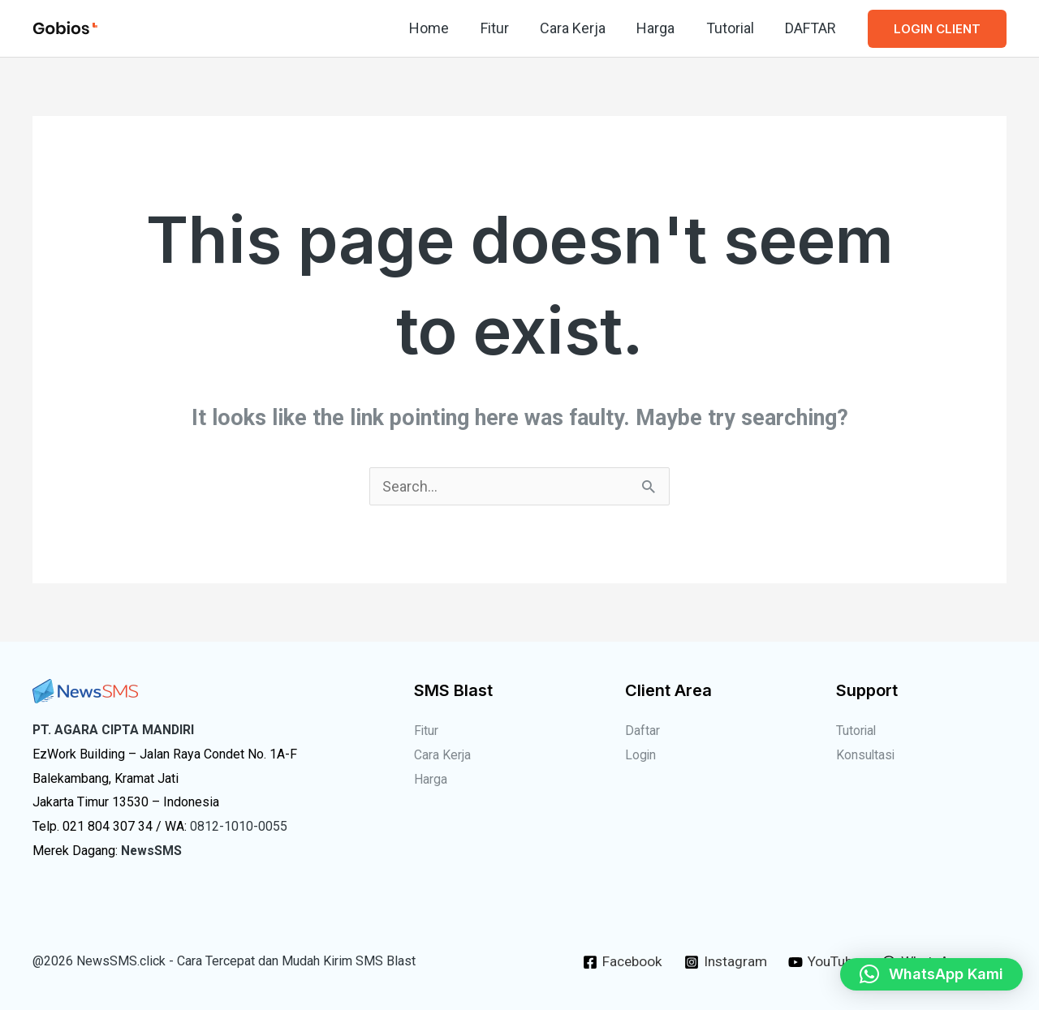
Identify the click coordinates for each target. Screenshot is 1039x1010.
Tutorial (733, 28)
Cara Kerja (579, 28)
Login (641, 755)
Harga (660, 28)
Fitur (503, 28)
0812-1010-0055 (238, 826)
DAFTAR (811, 28)
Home (439, 28)
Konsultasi (866, 755)
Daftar (642, 730)
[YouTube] (825, 962)
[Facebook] (617, 962)
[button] (937, 29)
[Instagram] (722, 962)
